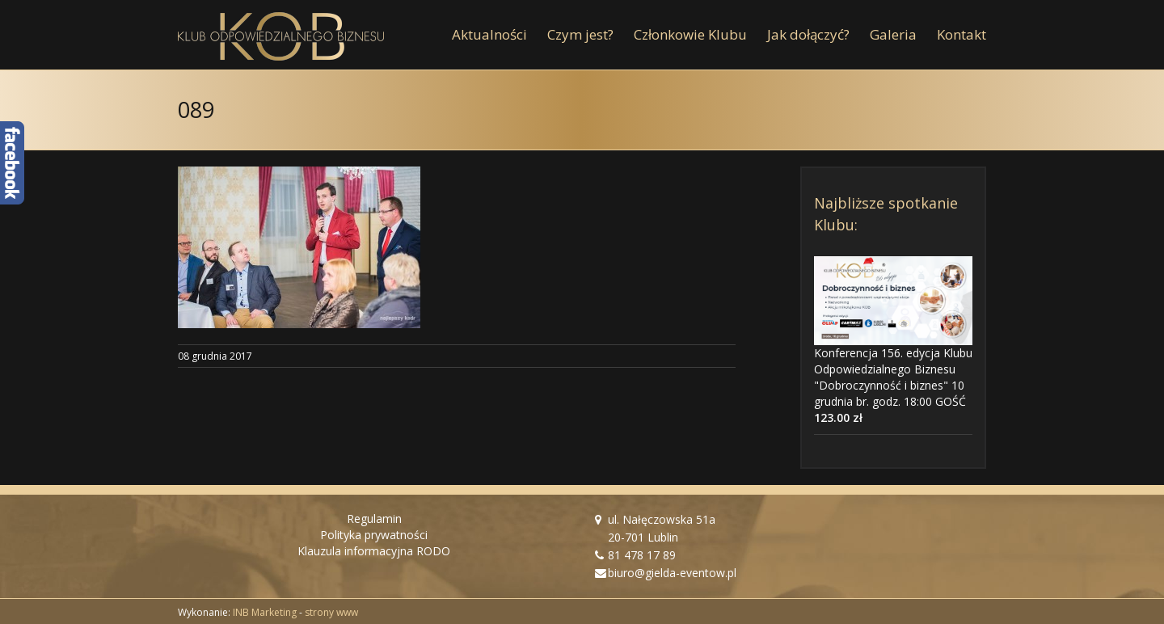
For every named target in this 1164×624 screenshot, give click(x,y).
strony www (331, 612)
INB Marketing (265, 612)
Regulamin (374, 518)
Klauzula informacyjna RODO (373, 551)
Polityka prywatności (374, 534)
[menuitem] (499, 35)
